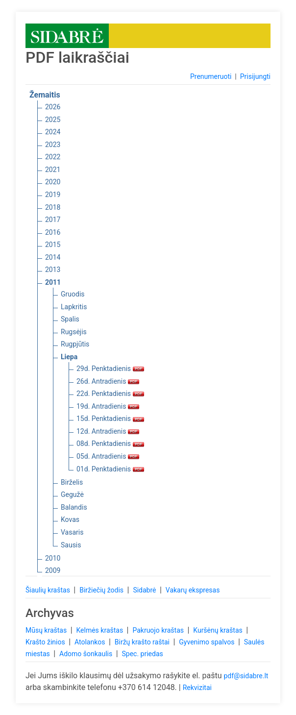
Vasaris (72, 532)
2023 (52, 144)
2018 (52, 207)
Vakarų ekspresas (193, 590)
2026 (52, 107)
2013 (52, 269)
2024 (52, 132)
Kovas (70, 519)
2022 (52, 157)
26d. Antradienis (107, 381)
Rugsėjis (74, 332)
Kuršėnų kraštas (218, 630)
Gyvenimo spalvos (207, 642)
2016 (52, 232)
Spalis (70, 319)
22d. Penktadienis (110, 393)
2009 (52, 570)
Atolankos (90, 642)
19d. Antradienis (107, 406)
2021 (52, 169)
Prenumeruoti (210, 76)
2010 (52, 558)
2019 (52, 194)
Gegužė (72, 494)
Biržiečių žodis (102, 590)
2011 (53, 282)
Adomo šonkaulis (86, 654)
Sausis (71, 545)
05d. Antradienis (107, 456)
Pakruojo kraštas (158, 630)
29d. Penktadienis (110, 368)
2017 (52, 219)
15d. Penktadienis (110, 418)
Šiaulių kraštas (48, 590)
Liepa (69, 357)
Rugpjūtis (75, 344)
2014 (52, 257)
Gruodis (73, 294)
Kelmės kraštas (100, 630)
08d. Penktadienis (110, 443)
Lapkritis (74, 307)
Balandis (74, 507)
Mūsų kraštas (47, 630)
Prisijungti (255, 76)
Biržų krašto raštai (143, 642)
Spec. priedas (142, 654)
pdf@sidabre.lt (245, 676)
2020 (52, 182)
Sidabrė (145, 590)
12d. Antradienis (107, 431)
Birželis (72, 482)
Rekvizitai (197, 687)
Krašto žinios (46, 642)
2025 (52, 119)
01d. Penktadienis (110, 469)
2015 (52, 244)
